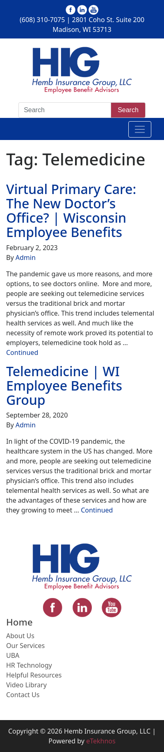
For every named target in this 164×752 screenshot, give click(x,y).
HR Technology (29, 665)
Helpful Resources (33, 675)
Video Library (26, 684)
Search (128, 109)
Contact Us (22, 694)
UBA (12, 655)
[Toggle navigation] (139, 129)
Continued (22, 352)
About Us (20, 635)
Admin (26, 257)
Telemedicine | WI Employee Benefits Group (64, 385)
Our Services (25, 645)
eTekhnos (101, 740)
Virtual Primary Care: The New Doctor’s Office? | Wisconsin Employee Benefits (71, 210)
